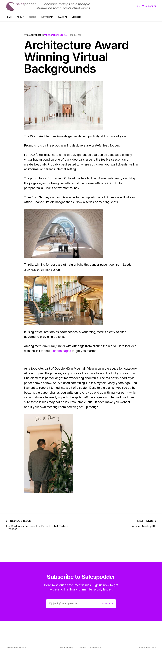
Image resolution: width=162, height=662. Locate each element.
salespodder (34, 35)
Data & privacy (66, 647)
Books (32, 17)
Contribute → (96, 647)
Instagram (47, 17)
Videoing (76, 17)
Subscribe (149, 6)
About (20, 17)
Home (9, 17)
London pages (61, 351)
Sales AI (62, 17)
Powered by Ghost (147, 647)
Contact (82, 647)
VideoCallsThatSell (55, 35)
